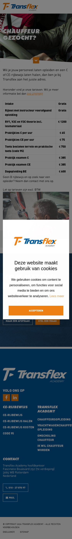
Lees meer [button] (57, 296)
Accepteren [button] (36, 310)
